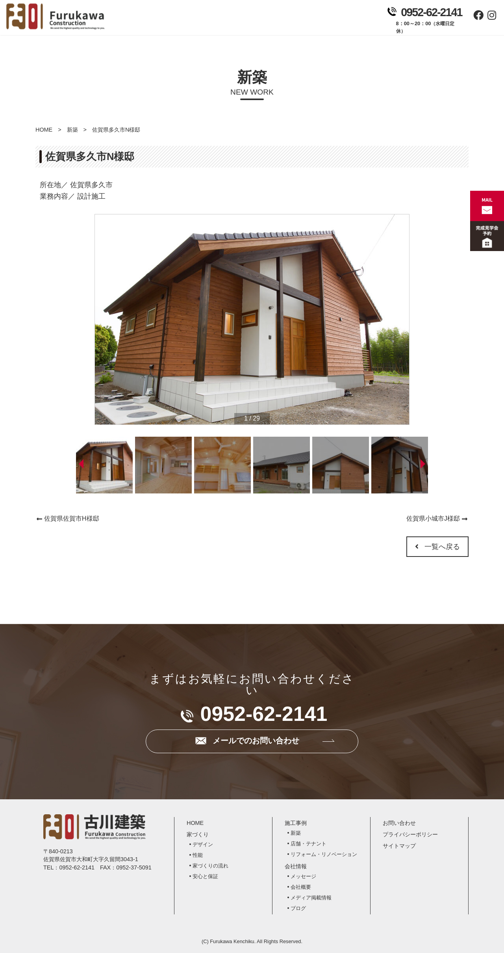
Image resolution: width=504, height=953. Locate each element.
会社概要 (301, 887)
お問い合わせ (352, 20)
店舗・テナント (308, 844)
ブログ (298, 908)
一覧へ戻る (437, 547)
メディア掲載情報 (311, 898)
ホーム (171, 20)
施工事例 (261, 20)
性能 (198, 855)
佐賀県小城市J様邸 (433, 518)
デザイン (203, 844)
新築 (72, 130)
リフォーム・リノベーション (324, 854)
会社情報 (307, 20)
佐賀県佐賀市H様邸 (71, 518)
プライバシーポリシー (410, 834)
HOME (43, 130)
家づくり (216, 20)
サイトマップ (399, 846)
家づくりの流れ (210, 866)
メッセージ (303, 876)
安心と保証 (205, 876)
